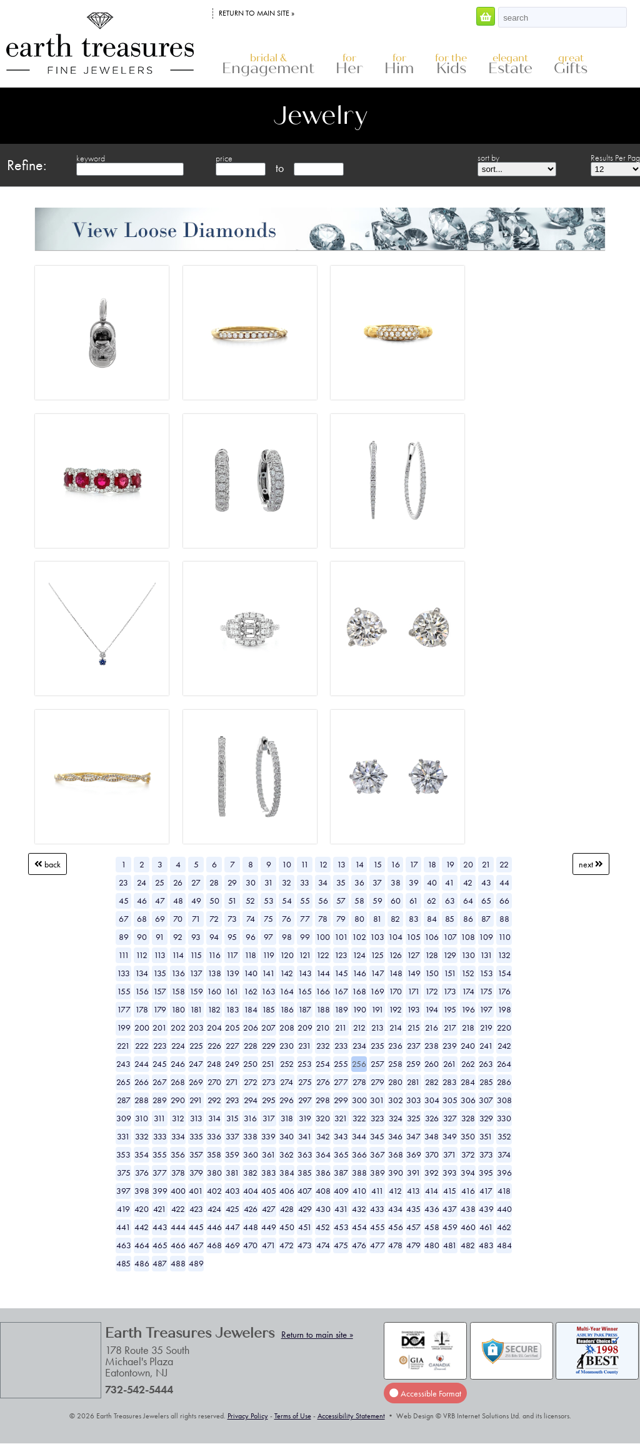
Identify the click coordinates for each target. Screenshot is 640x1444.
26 (177, 882)
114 (178, 955)
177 (124, 1009)
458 (431, 1227)
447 (232, 1227)
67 (124, 918)
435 (413, 1208)
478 (395, 1245)
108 (468, 936)
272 (251, 1082)
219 (486, 1027)
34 (323, 882)
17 (413, 864)
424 (214, 1208)
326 (432, 1118)
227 (232, 1045)
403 (232, 1190)
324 (395, 1118)
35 (341, 882)
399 (160, 1190)
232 (323, 1045)
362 (286, 1154)
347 (413, 1136)
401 (196, 1190)
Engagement (268, 65)
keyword (90, 158)
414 (431, 1190)
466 (178, 1245)
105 (413, 936)
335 (196, 1136)
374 (504, 1154)
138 (214, 973)
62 (431, 900)
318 (287, 1118)
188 (323, 1009)
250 (250, 1063)
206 (250, 1027)
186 (287, 1009)
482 (468, 1245)
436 (431, 1208)
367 (377, 1154)
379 (196, 1172)
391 (414, 1172)
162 (251, 991)
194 (431, 1009)
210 (322, 1027)
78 (323, 918)
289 (159, 1100)
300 (359, 1100)
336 (214, 1136)
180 (178, 1009)
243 (123, 1063)
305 (450, 1100)
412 (395, 1190)
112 (142, 955)
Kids (451, 65)
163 (268, 991)
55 (305, 900)
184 (251, 1009)
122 (322, 955)
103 (377, 936)
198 (504, 1009)
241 (486, 1045)
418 (504, 1190)
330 (504, 1118)
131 (486, 955)
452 (323, 1227)
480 (431, 1245)
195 (449, 1009)
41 (449, 882)
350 (468, 1136)
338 (250, 1136)
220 (504, 1027)
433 (377, 1208)
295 (269, 1100)
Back (47, 864)
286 (504, 1082)
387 (341, 1172)
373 (486, 1154)
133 (123, 973)
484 (504, 1245)
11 (305, 864)
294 (251, 1100)
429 (305, 1208)
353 (123, 1154)
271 (232, 1082)
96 (251, 936)
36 (359, 882)
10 (286, 864)
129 (449, 955)
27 (196, 882)
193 (413, 1009)
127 (413, 955)
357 (196, 1154)
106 (431, 936)
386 (323, 1172)
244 (141, 1063)
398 (141, 1190)
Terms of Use (292, 1416)
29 (232, 882)
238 (431, 1045)
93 (196, 936)
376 (142, 1172)
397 (123, 1190)
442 (141, 1227)
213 (377, 1027)
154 (504, 973)
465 (160, 1245)
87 (486, 918)
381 (232, 1172)
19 (450, 864)
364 (323, 1154)
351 (485, 1136)
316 (250, 1118)
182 (214, 1009)
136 (178, 973)
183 (232, 1009)
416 (468, 1190)
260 (431, 1063)
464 (141, 1245)
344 (359, 1136)
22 (504, 864)
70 (177, 918)
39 (414, 882)
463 (123, 1245)
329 (486, 1118)
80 (359, 918)
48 (178, 900)
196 (468, 1009)
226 (214, 1045)
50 (214, 900)
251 (268, 1063)
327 (450, 1118)
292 (214, 1100)
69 (160, 918)
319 (305, 1118)
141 (268, 973)
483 (486, 1245)
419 (123, 1208)
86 (468, 918)
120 (287, 955)
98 (287, 936)
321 (341, 1118)
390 (395, 1172)
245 (159, 1063)
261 (449, 1063)
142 (286, 973)
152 (467, 973)
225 (196, 1045)
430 (323, 1208)
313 (196, 1118)
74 (250, 918)
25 (159, 882)
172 (431, 991)
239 (449, 1045)
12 (323, 864)
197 (485, 1009)
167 (341, 991)
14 (359, 864)
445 (196, 1227)
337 (232, 1136)
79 (341, 918)
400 (178, 1190)
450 (286, 1227)
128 (431, 955)
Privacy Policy (248, 1416)
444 (178, 1227)
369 (413, 1154)
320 (323, 1118)
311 (160, 1118)
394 (468, 1172)
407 (305, 1190)
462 (504, 1227)
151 (450, 973)
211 (341, 1027)
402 (214, 1190)
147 (377, 973)
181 (196, 1009)
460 (468, 1227)
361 (269, 1154)
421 (159, 1208)
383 (268, 1172)
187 (304, 1009)
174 (468, 991)
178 (141, 1009)
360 (250, 1154)
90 (142, 936)
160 (214, 991)
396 (504, 1172)
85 (449, 918)
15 (377, 864)
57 (341, 900)
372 (468, 1154)
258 (395, 1063)
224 (178, 1045)
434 (395, 1208)
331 (123, 1136)
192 (395, 1009)
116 (214, 955)
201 (159, 1027)
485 (123, 1263)
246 (178, 1063)
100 (323, 936)
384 (286, 1172)
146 (359, 973)
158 (178, 991)
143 (305, 973)
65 (486, 900)
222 (142, 1045)
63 (450, 900)
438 (468, 1208)
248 (214, 1063)
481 (450, 1245)
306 (468, 1100)
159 (196, 991)
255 (341, 1063)
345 (377, 1136)
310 (141, 1118)
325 (414, 1118)
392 (431, 1172)
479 (413, 1245)
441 (123, 1227)
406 (286, 1190)
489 (196, 1263)
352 (504, 1136)
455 (377, 1227)
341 (305, 1136)
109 (486, 936)
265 (123, 1082)
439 (486, 1208)
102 (359, 936)
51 (232, 900)
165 (305, 991)
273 (269, 1082)
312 (178, 1118)
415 (449, 1190)
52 (250, 900)
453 (341, 1227)
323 (377, 1118)
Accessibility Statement (351, 1416)
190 (359, 1009)
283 (449, 1082)
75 (268, 918)
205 (232, 1027)
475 (341, 1245)
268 (178, 1082)
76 (286, 918)
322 (359, 1118)
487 (159, 1263)
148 (395, 973)
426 (251, 1208)
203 (196, 1027)
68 (142, 918)
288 (141, 1100)
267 (159, 1082)
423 (196, 1208)
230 (286, 1045)
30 (251, 882)
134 (141, 973)
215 (414, 1027)
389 (377, 1172)
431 (341, 1208)
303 (413, 1100)
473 (305, 1245)
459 (450, 1227)
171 (414, 991)
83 (414, 918)
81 (377, 918)
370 (432, 1154)
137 (195, 973)
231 (304, 1045)
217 (450, 1027)
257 (377, 1063)
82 (395, 918)
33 (304, 882)
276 (323, 1082)
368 (395, 1154)
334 (178, 1136)
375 (124, 1172)
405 (268, 1190)
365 (341, 1154)
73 (232, 918)
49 (196, 900)
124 (359, 955)
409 (341, 1190)
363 (305, 1154)
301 (377, 1100)
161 (232, 991)
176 (504, 991)
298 (323, 1100)
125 (377, 955)
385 (305, 1172)
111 (123, 955)
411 (377, 1190)
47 (160, 900)
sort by (488, 157)
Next (591, 864)
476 (359, 1245)
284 (468, 1082)
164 (286, 991)
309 (123, 1118)
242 (504, 1045)
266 (141, 1082)
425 (232, 1208)
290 (178, 1100)
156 (142, 991)
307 (486, 1100)
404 (250, 1190)
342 (323, 1136)
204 (214, 1027)
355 (159, 1154)
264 (504, 1063)
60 (396, 900)
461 (486, 1227)
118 (250, 955)
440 (504, 1208)
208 (286, 1027)
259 (413, 1063)
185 (268, 1009)
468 (214, 1245)
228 (251, 1045)
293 (232, 1100)
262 (468, 1063)
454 (359, 1227)
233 (341, 1045)
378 (178, 1172)
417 (485, 1190)
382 (250, 1172)
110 (504, 936)
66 (504, 900)
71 (196, 918)
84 (432, 918)
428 (287, 1208)
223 (160, 1045)
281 (413, 1082)
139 (232, 973)
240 (468, 1045)
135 (159, 973)
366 (359, 1154)
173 (449, 991)
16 (395, 864)
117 (232, 955)
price (224, 158)
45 (124, 900)
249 (232, 1063)
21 (486, 864)
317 (268, 1118)
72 (214, 918)
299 (341, 1100)
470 (250, 1245)
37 (377, 882)
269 (196, 1082)
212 (359, 1027)
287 (124, 1100)
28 (214, 882)
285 (486, 1082)
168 (359, 991)
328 (468, 1118)
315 (232, 1118)
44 (504, 882)
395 (486, 1172)
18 (432, 864)
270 (214, 1082)
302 (395, 1100)
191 (377, 1009)
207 (268, 1027)
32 (286, 882)
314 (214, 1118)
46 (142, 900)
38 (396, 882)
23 (123, 882)
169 (377, 991)
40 (432, 882)
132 (504, 955)
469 (232, 1245)
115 (196, 955)
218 (468, 1027)
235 (377, 1045)
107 (450, 936)
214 (395, 1027)
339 (268, 1136)
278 (359, 1082)
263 (486, 1063)
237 (414, 1045)
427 (269, 1208)
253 (305, 1063)
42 (467, 882)
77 (305, 918)
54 (287, 900)
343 (341, 1136)
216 (431, 1027)
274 (286, 1082)
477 (377, 1245)
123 (341, 955)
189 (341, 1009)
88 (504, 918)
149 (414, 973)
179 (159, 1009)
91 (160, 936)
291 (195, 1100)
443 (160, 1227)
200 (141, 1027)
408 (323, 1190)
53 (269, 900)
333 (160, 1136)
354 (141, 1154)
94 (214, 936)
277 (341, 1082)
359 (232, 1154)
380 (214, 1172)
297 (305, 1100)
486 (141, 1263)
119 (268, 955)
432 (359, 1208)
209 (305, 1027)
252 (287, 1063)
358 (214, 1154)
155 (124, 991)
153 (486, 973)
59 (377, 900)
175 (485, 991)
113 (160, 955)
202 (178, 1027)
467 (196, 1245)
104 (395, 936)
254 (323, 1063)
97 (268, 936)
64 (468, 900)
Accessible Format (425, 1393)
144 (323, 973)
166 (323, 991)
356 (178, 1154)
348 (431, 1136)
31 (268, 882)
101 (341, 936)
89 (124, 936)
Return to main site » (256, 13)
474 (323, 1245)
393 (449, 1172)
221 (123, 1045)
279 (377, 1082)
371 (449, 1154)
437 (449, 1208)
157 (159, 991)
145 (341, 973)
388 (359, 1172)
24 (141, 882)
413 (413, 1190)
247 (196, 1063)
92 (177, 936)
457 (413, 1227)
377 (159, 1172)
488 (178, 1263)
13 (341, 864)
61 (413, 900)
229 (269, 1045)
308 (504, 1100)
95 (232, 936)
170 (395, 991)
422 (178, 1208)
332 (142, 1136)
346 (395, 1136)
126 (395, 955)
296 (286, 1100)
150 (432, 973)
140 (251, 973)
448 (250, 1227)
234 (359, 1045)
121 (305, 955)
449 (268, 1227)
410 (359, 1190)
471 (269, 1245)
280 (395, 1082)
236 (395, 1045)
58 (359, 900)
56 (323, 900)
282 (432, 1082)
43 (486, 882)
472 (286, 1245)
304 (431, 1100)
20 (468, 864)
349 (449, 1136)
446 (214, 1227)
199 (124, 1027)
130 (468, 955)
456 (395, 1227)
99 (305, 936)
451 (305, 1227)
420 (141, 1208)
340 (286, 1136)
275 (305, 1082)
